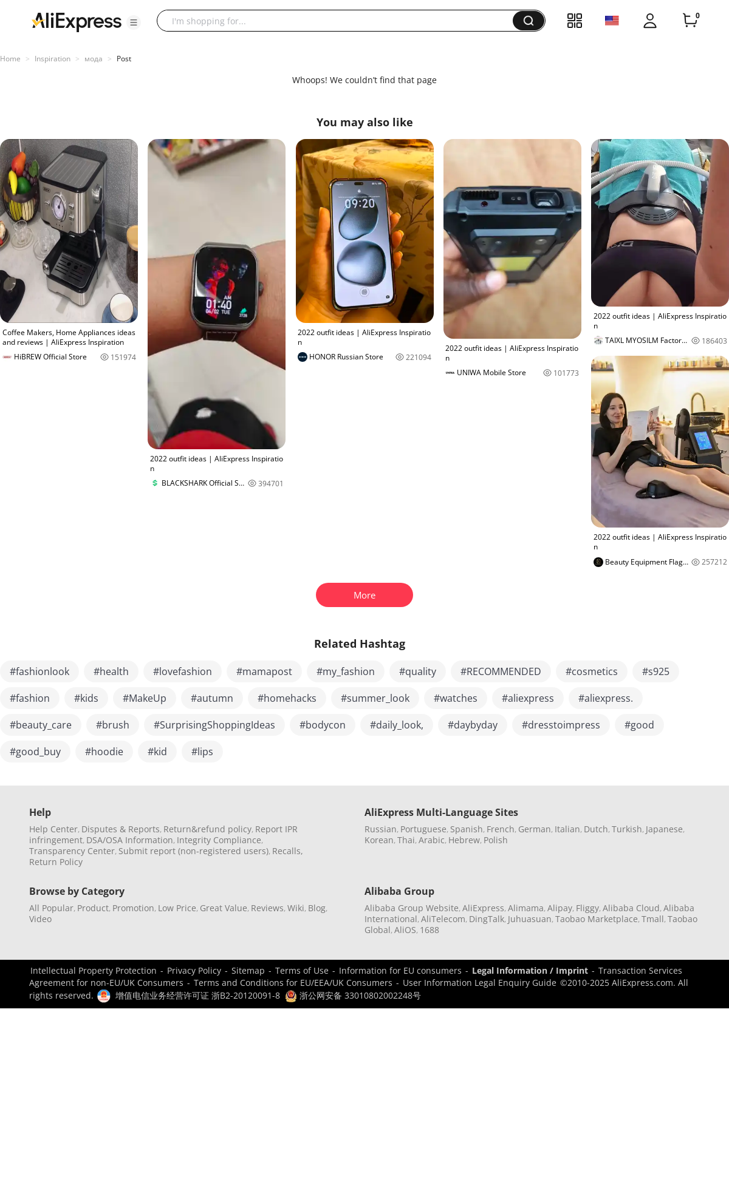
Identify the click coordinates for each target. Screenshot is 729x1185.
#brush (112, 725)
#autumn (212, 698)
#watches (455, 698)
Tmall (653, 919)
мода (93, 58)
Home (10, 58)
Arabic (432, 840)
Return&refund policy (207, 829)
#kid (157, 751)
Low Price (177, 908)
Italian (567, 829)
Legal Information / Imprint (530, 970)
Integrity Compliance (219, 840)
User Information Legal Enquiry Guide (479, 982)
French (501, 829)
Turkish (627, 829)
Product (93, 908)
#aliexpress (528, 698)
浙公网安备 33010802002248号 (353, 995)
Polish (496, 840)
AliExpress (483, 908)
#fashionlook (39, 671)
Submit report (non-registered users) (193, 851)
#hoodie (104, 751)
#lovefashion (182, 671)
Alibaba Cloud (631, 908)
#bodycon (322, 725)
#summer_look (375, 698)
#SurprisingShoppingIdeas (214, 725)
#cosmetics (592, 671)
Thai (406, 840)
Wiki (295, 908)
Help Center (53, 829)
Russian (380, 829)
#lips (202, 751)
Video (40, 919)
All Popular (51, 908)
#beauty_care (41, 725)
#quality (417, 671)
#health (111, 671)
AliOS (405, 929)
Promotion (133, 908)
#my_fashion (346, 671)
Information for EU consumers (400, 970)
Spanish (466, 829)
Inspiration (52, 58)
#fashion (30, 698)
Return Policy (56, 862)
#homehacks (287, 698)
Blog (317, 908)
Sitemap (248, 970)
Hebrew (464, 840)
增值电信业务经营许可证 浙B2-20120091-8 (197, 995)
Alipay (559, 908)
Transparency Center (72, 851)
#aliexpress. (605, 698)
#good (639, 725)
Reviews (267, 908)
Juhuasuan (530, 919)
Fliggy (587, 908)
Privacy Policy (194, 970)
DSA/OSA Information (129, 840)
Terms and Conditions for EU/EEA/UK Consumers (293, 982)
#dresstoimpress (561, 725)
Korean (379, 840)
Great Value (223, 908)
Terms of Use (302, 970)
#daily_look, (396, 725)
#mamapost (264, 671)
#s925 (655, 671)
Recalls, (287, 851)
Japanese (664, 829)
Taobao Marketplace (596, 919)
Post (124, 58)
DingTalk (486, 919)
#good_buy (35, 751)
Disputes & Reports (120, 829)
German (534, 829)
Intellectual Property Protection (93, 970)
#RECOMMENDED (500, 671)
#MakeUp (144, 698)
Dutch (596, 829)
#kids (86, 698)
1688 (429, 929)
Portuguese (423, 829)
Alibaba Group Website (411, 908)
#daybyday (473, 725)
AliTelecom (443, 919)
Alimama (526, 908)
